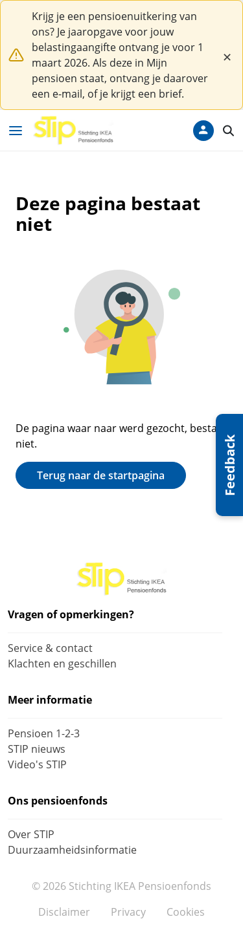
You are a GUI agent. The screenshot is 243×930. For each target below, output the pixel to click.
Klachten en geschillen (62, 663)
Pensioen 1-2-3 (44, 733)
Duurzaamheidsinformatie (72, 850)
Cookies (186, 912)
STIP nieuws (36, 749)
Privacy (128, 912)
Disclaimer (64, 912)
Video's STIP (37, 764)
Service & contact (50, 648)
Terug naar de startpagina (101, 475)
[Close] (227, 55)
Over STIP (31, 834)
